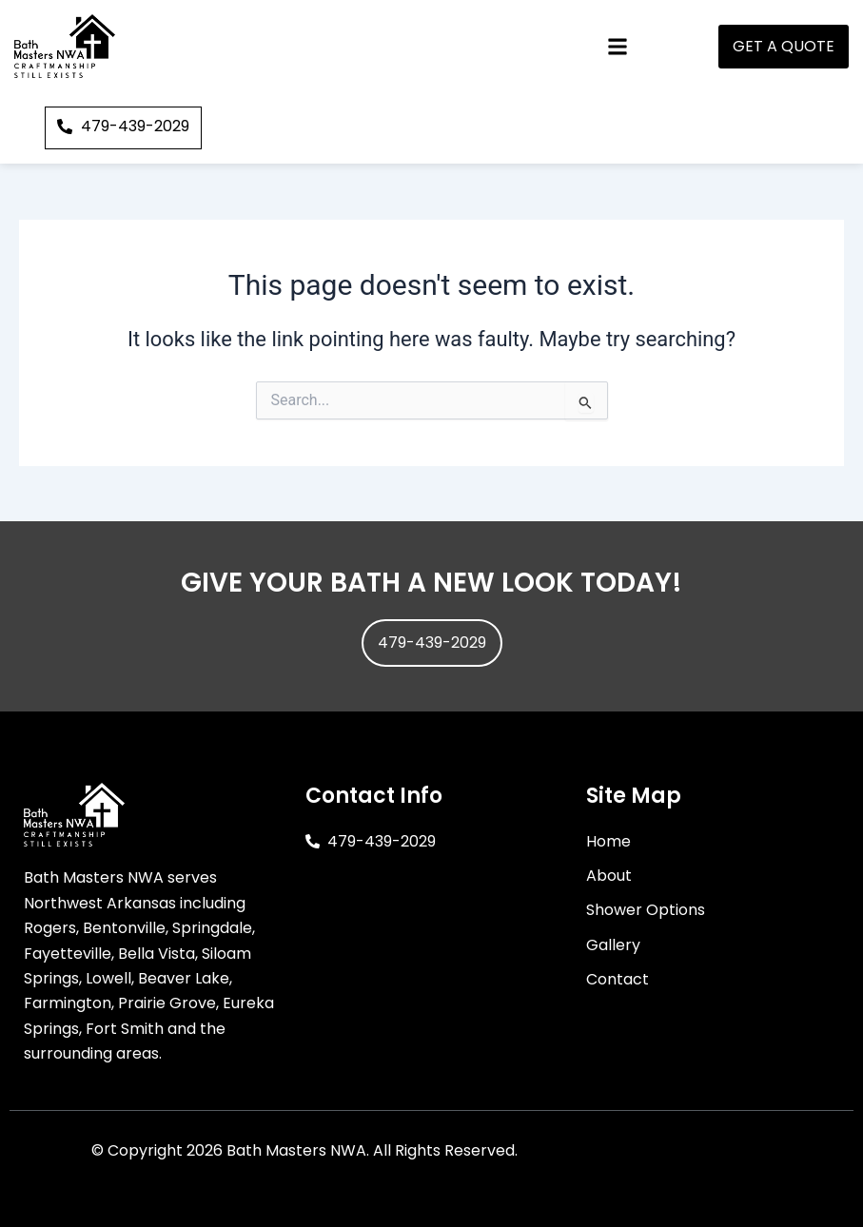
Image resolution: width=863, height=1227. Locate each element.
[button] (617, 46)
